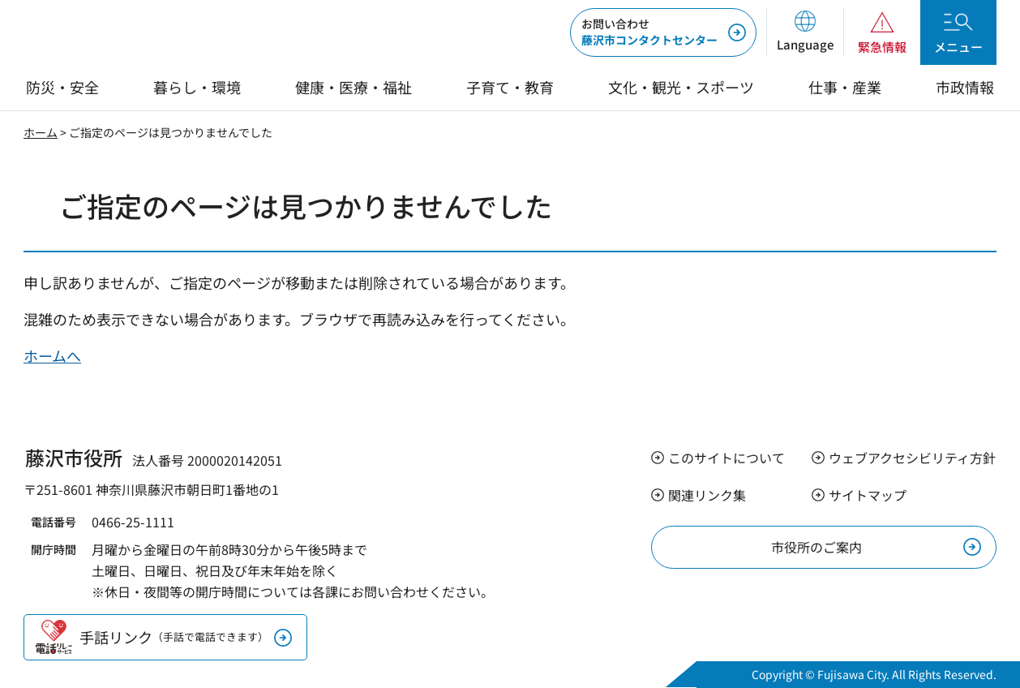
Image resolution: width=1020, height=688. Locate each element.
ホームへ (52, 355)
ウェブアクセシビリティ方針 (912, 457)
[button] (804, 32)
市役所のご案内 (816, 547)
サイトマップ (867, 495)
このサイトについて (726, 457)
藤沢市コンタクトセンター (649, 31)
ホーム (41, 132)
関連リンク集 (707, 495)
